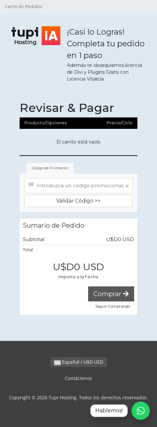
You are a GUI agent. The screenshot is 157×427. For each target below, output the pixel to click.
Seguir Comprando (112, 306)
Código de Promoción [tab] (50, 168)
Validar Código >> (78, 201)
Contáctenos (78, 378)
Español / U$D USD (78, 362)
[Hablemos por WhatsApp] (120, 411)
